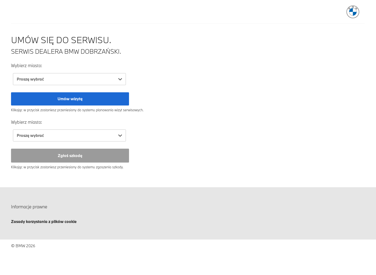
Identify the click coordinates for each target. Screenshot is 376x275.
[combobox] (69, 79)
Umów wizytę (70, 98)
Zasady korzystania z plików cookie (43, 221)
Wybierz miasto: (26, 65)
